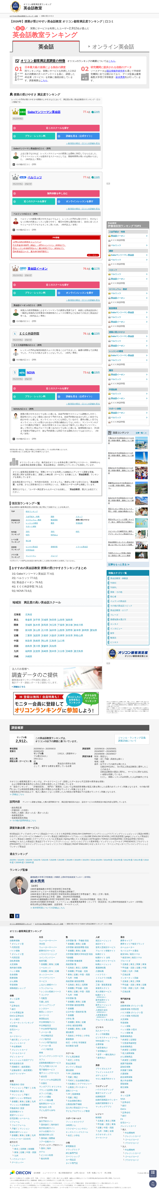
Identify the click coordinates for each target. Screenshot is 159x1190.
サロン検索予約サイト (106, 1079)
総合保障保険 (126, 1077)
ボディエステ (102, 1075)
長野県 (69, 630)
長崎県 (44, 651)
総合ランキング (32, 511)
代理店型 (16, 947)
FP (69, 1073)
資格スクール (72, 1090)
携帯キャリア (126, 940)
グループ (54, 556)
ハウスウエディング (105, 1089)
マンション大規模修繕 (20, 1105)
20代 (27, 532)
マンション (17, 1088)
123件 (95, 333)
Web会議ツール (103, 1041)
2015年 (85, 860)
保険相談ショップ (18, 988)
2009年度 (19, 862)
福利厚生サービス (47, 1103)
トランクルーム (46, 988)
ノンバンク (25, 1040)
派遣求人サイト (103, 988)
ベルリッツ (35, 177)
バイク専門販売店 (49, 1042)
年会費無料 (17, 1046)
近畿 (28, 1101)
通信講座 (70, 1070)
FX (11, 1033)
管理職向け (103, 1051)
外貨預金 (14, 1026)
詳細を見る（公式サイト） (79, 136)
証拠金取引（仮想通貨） (23, 1070)
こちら (111, 61)
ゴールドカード (19, 1053)
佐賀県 (36, 651)
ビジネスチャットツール (107, 1037)
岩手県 (36, 620)
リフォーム (15, 1122)
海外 (49, 1148)
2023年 (29, 860)
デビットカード (17, 1056)
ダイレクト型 (18, 944)
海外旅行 (55, 1124)
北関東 (23, 1149)
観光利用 (45, 1158)
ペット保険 (15, 971)
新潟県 (28, 630)
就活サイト (101, 944)
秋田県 (53, 620)
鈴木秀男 (120, 77)
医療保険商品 (126, 1036)
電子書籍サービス (47, 1069)
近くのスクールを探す (57, 128)
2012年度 (128, 860)
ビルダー (16, 1145)
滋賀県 (36, 635)
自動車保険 (15, 940)
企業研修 (100, 1044)
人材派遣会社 (102, 1016)
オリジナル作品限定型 (51, 1080)
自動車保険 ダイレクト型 (131, 1006)
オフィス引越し (46, 1093)
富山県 (36, 630)
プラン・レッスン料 (35, 136)
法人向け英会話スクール (77, 1107)
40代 (77, 532)
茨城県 (28, 625)
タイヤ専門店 (72, 1163)
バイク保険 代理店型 (129, 1016)
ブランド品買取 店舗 (48, 1090)
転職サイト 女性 (103, 957)
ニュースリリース (49, 1173)
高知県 (53, 646)
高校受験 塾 (71, 964)
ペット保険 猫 (126, 1033)
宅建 (70, 1077)
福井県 (53, 630)
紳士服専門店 (72, 1153)
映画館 (99, 1117)
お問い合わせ (79, 1173)
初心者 (28, 541)
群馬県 (44, 625)
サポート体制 (31, 526)
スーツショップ (73, 1156)
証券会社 (16, 1006)
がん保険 (14, 981)
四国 (124, 971)
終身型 (125, 1040)
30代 (52, 532)
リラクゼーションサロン (77, 1128)
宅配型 (44, 998)
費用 (52, 523)
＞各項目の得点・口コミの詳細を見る (83, 143)
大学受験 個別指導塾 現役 (77, 947)
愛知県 (93, 630)
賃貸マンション (17, 1115)
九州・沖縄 (73, 978)
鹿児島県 (78, 651)
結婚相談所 (101, 1096)
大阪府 (53, 635)
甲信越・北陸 (82, 971)
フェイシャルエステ (105, 1072)
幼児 (70, 1060)
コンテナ (45, 995)
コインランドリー (47, 957)
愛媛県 (44, 646)
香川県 (36, 646)
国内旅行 (45, 1124)
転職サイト (101, 954)
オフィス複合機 (46, 1100)
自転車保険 (15, 961)
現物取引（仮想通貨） (22, 1067)
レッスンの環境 (32, 523)
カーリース (44, 1015)
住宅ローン (15, 1029)
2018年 (69, 860)
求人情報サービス (104, 991)
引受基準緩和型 (129, 1043)
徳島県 (28, 646)
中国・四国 (31, 1152)
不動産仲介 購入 (17, 1091)
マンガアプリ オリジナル (50, 1086)
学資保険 (14, 985)
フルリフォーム (19, 1125)
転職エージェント (104, 964)
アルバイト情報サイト (106, 951)
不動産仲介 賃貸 (17, 1108)
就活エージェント (104, 940)
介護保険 (124, 1073)
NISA (12, 1002)
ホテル (42, 1152)
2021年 (45, 860)
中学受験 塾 (71, 998)
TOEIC (71, 1080)
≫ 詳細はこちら (17, 794)
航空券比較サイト (47, 1128)
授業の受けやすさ (117, 332)
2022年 (37, 860)
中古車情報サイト (47, 1022)
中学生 (79, 1036)
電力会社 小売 (45, 1107)
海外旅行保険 (16, 968)
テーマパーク (102, 1138)
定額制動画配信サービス (50, 1063)
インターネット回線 (129, 978)
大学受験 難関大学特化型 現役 (79, 954)
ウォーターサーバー (48, 940)
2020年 (53, 860)
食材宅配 (43, 961)
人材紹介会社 (102, 1011)
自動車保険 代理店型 (129, 1009)
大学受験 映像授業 (74, 961)
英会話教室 (71, 1063)
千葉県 (61, 625)
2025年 (13, 860)
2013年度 (118, 860)
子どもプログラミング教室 (78, 1111)
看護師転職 (101, 968)
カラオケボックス (104, 1134)
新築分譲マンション (19, 1132)
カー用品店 (71, 1160)
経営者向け (103, 1047)
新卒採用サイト (103, 1001)
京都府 (44, 635)
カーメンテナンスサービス (51, 1056)
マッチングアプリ (104, 1106)
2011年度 (138, 860)
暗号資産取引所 (17, 1063)
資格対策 (54, 547)
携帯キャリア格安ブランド (132, 944)
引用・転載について (94, 1173)
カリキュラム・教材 (33, 520)
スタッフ (79, 517)
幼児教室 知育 (72, 1046)
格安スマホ (137, 957)
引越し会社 (44, 1002)
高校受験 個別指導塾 (75, 981)
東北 (16, 1149)
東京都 (69, 625)
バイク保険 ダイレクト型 (131, 1012)
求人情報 (107, 1173)
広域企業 (126, 974)
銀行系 (15, 1040)
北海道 (28, 614)
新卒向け (102, 1058)
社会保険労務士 (83, 1080)
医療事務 (76, 1073)
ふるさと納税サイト (48, 985)
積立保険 (124, 1087)
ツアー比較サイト (47, 1141)
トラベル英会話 (82, 547)
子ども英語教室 (73, 1056)
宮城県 (44, 620)
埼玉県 (53, 625)
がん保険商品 (126, 1056)
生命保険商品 (126, 1046)
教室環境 (54, 520)
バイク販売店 (45, 1039)
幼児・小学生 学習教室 (76, 1042)
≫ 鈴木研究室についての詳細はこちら (47, 908)
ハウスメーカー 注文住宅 (20, 1139)
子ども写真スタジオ (48, 1066)
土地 (34, 1088)
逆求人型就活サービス (106, 947)
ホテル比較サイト (47, 1131)
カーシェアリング (47, 1005)
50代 (27, 535)
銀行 (14, 1009)
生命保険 (14, 974)
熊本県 (53, 651)
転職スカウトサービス (106, 961)
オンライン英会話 (113, 47)
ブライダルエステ (104, 1068)
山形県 (61, 620)
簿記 (76, 1077)
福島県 (69, 620)
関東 (114, 1121)
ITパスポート (81, 1087)
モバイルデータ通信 (129, 951)
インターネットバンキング (22, 1023)
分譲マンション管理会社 (21, 1098)
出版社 (44, 1083)
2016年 (78, 860)
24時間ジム (71, 1125)
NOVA (31, 372)
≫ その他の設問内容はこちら (23, 820)
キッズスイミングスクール (77, 1132)
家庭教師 (70, 1039)
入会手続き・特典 (32, 517)
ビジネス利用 (47, 1155)
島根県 (36, 641)
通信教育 (70, 1032)
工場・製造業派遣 (104, 985)
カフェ (42, 1059)
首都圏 (15, 1101)
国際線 (52, 1138)
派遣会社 (100, 981)
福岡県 (28, 651)
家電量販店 (71, 1146)
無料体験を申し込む (57, 193)
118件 (95, 177)
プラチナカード (132, 1143)
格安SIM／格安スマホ (130, 954)
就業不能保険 (126, 1063)
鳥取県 (28, 641)
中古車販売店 (45, 1025)
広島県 (53, 641)
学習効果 (79, 523)
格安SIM (126, 957)
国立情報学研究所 (116, 71)
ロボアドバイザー (18, 1073)
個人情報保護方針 (65, 1173)
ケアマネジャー (85, 1084)
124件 (95, 112)
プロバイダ (125, 961)
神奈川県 (78, 625)
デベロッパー (18, 1162)
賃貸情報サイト (17, 1111)
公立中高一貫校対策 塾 (76, 1012)
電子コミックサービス (49, 1073)
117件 (95, 268)
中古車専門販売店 (49, 1029)
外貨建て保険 (126, 1070)
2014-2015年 (96, 860)
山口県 (61, 641)
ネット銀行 (15, 1019)
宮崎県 (69, 651)
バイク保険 (15, 951)
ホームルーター (127, 947)
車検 (41, 1052)
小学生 (87, 1036)
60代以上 (54, 535)
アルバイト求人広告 (105, 1020)
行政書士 (72, 1084)
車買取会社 (44, 1019)
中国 (144, 968)
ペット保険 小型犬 (128, 1029)
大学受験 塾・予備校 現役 (77, 940)
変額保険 (124, 1084)
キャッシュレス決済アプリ (22, 1060)
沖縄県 (28, 656)
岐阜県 (77, 630)
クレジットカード (18, 1043)
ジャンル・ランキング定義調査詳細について (132, 739)
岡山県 (44, 641)
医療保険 (14, 978)
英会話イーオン (38, 268)
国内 (43, 1148)
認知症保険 (125, 1067)
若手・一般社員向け (107, 1054)
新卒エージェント (104, 1006)
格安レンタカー (46, 1012)
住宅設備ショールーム (20, 1118)
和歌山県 (78, 635)
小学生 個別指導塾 (74, 1025)
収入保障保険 (128, 1053)
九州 (34, 1101)
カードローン (16, 1036)
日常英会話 (30, 550)
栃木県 (36, 625)
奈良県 (69, 635)
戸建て (27, 1088)
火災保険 (14, 964)
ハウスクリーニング (48, 954)
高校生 (71, 1036)
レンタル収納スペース (51, 991)
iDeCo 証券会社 (17, 1016)
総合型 (44, 1076)
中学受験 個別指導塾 (75, 1005)
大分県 (61, 651)
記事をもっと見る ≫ (119, 564)
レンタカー (44, 1008)
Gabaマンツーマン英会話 (44, 112)
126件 (95, 372)
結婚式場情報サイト (105, 1103)
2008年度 (30, 862)
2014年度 (108, 860)
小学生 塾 (70, 1019)
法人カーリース (103, 1031)
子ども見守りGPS (47, 1110)
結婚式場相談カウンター (107, 1100)
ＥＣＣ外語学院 (29, 333)
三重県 (28, 635)
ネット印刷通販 (103, 1034)
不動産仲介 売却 (17, 1084)
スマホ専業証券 (17, 1012)
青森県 (28, 620)
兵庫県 (61, 635)
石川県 (44, 630)
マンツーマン (31, 556)
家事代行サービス (47, 951)
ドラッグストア (73, 1149)
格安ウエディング (104, 1093)
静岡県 (85, 630)
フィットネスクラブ (75, 1122)
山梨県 (61, 630)
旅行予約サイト (46, 1121)
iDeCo (123, 1109)
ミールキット (45, 968)
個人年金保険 (126, 1080)
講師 (52, 517)
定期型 (133, 1040)
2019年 (61, 860)
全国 (112, 1131)
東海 (22, 1101)
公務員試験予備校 (74, 1104)
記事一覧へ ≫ (141, 433)
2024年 (21, 860)
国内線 (44, 1138)
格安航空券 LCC (46, 1135)
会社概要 (37, 1173)
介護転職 (100, 971)
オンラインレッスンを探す (79, 201)
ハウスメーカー (19, 1159)
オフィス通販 (45, 1097)
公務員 (71, 1087)
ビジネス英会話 (32, 547)
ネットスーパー (46, 974)
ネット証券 (15, 999)
